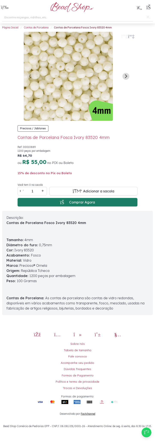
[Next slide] (125, 76)
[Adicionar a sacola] (93, 191)
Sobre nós (77, 343)
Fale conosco (77, 356)
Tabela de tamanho (77, 350)
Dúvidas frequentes (77, 369)
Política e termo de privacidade (77, 381)
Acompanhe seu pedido (77, 362)
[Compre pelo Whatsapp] (146, 432)
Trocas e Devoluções (77, 388)
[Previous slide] (30, 76)
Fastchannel (88, 413)
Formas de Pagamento (78, 375)
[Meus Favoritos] (139, 7)
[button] (4, 7)
